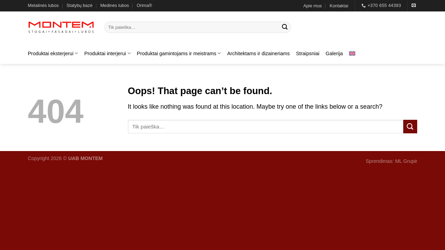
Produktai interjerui (107, 53)
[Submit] (285, 27)
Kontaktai (339, 5)
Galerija (334, 53)
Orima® (144, 5)
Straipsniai (307, 53)
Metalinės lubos (43, 5)
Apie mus (312, 5)
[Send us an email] (414, 5)
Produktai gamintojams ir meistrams (179, 53)
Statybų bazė (79, 5)
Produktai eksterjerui (53, 53)
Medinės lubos (114, 5)
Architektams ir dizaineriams (258, 53)
